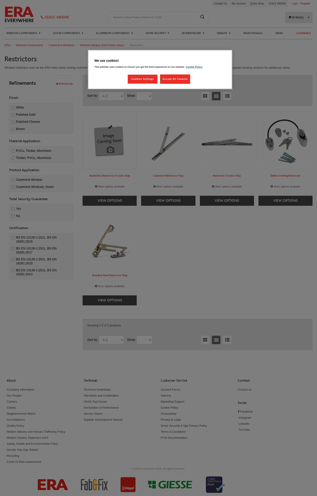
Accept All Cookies (175, 79)
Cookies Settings (142, 79)
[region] (160, 70)
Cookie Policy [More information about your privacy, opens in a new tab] (194, 67)
